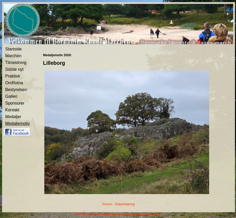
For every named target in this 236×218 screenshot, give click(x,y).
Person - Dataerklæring (118, 204)
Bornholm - (81, 214)
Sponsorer (15, 103)
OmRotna (14, 83)
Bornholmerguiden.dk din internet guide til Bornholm (126, 214)
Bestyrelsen (16, 89)
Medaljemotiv (17, 123)
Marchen (13, 56)
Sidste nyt (14, 69)
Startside (13, 49)
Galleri (11, 96)
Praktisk (12, 76)
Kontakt (12, 110)
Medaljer (13, 116)
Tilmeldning (15, 62)
